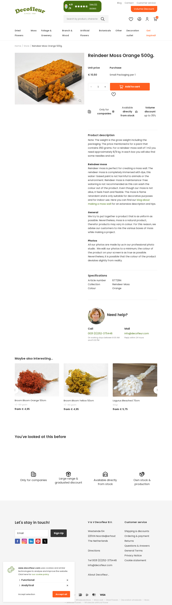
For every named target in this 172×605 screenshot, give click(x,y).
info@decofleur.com (136, 333)
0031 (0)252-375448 (100, 333)
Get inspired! (151, 33)
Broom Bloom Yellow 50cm (79, 400)
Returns (129, 541)
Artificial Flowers (84, 33)
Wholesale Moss (83, 600)
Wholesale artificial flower (96, 602)
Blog (119, 2)
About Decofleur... (98, 574)
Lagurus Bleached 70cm (126, 400)
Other (118, 30)
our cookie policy (40, 574)
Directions (94, 550)
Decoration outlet (132, 33)
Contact (129, 2)
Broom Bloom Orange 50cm (30, 400)
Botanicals (105, 30)
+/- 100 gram (21, 404)
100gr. (115, 405)
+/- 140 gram (70, 405)
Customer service (146, 2)
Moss (34, 30)
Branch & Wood (67, 33)
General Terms (133, 550)
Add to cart (130, 87)
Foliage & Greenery (46, 33)
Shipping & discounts (136, 531)
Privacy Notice (133, 555)
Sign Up (59, 533)
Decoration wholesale (131, 600)
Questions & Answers (137, 546)
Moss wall (98, 600)
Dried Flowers (19, 33)
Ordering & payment (136, 536)
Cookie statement (135, 560)
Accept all (61, 594)
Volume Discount (144, 9)
